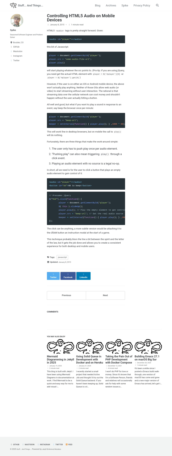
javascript (62, 290)
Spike (123, 5)
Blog (96, 5)
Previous (66, 326)
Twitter (62, 444)
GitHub (15, 444)
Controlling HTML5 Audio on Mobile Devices (81, 17)
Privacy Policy (140, 5)
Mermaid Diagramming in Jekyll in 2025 (60, 391)
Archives (110, 5)
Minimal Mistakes (58, 449)
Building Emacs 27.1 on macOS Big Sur (147, 390)
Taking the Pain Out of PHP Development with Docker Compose (118, 391)
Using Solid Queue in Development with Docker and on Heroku (89, 391)
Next (105, 326)
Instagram (47, 444)
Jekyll (46, 449)
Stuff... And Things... (30, 5)
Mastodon (30, 444)
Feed (75, 444)
